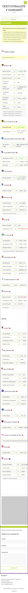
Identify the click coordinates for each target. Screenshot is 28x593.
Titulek (3, 545)
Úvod (2, 18)
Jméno (3, 539)
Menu (25, 2)
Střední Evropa (5, 19)
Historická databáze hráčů (13, 18)
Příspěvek (4, 552)
